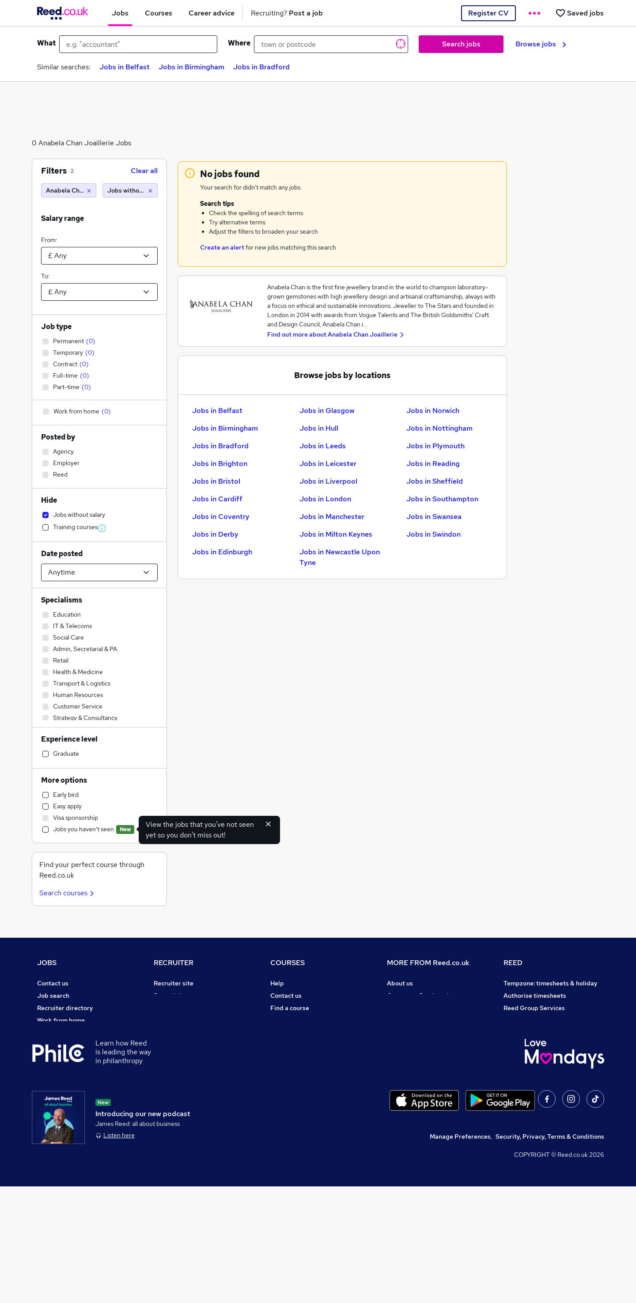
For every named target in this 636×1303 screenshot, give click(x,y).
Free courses (288, 1045)
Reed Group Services (534, 1008)
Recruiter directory (65, 1008)
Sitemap (49, 1132)
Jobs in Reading (433, 463)
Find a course (289, 1008)
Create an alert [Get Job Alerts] (222, 247)
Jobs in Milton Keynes (335, 534)
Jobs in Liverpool (328, 481)
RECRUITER (173, 962)
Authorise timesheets (535, 996)
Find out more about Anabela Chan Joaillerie (332, 334)
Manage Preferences (460, 1253)
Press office (404, 1008)
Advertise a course (297, 1082)
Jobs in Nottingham (439, 428)
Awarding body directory (306, 1057)
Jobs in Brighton (219, 463)
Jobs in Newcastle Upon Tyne (339, 557)
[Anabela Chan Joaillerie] (69, 190)
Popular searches (62, 1057)
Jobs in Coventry (221, 516)
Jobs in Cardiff (217, 499)
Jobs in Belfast (124, 67)
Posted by (58, 437)
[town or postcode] (331, 44)
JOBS (47, 962)
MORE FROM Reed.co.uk (428, 962)
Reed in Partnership (533, 1033)
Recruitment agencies (185, 1020)
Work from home (61, 1020)
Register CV (488, 13)
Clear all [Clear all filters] (144, 170)
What (46, 43)
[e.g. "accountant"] (138, 44)
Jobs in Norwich (432, 410)
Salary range (62, 218)
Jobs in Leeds (322, 446)
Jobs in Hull (318, 428)
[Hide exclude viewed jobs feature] (268, 823)
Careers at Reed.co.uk (418, 996)
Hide (49, 500)
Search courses (67, 893)
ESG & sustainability (534, 1094)
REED (513, 962)
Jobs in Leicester (327, 463)
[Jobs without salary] (130, 190)
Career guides (291, 1070)
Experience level (69, 739)
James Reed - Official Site (542, 1057)
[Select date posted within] (99, 572)
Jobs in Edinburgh (222, 552)
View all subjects (294, 1020)
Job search (53, 996)
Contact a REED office (69, 1119)
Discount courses (295, 1033)
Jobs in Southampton (442, 499)
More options (64, 780)
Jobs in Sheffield (434, 481)
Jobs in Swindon (433, 534)
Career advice (57, 1070)
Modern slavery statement (425, 1033)
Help (44, 1107)
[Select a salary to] (99, 292)
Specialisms (61, 600)
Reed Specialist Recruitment (545, 1020)
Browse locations (62, 1045)
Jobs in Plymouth (435, 446)
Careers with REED (531, 1045)
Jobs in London (325, 499)
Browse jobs (540, 44)
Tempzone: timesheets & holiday (551, 983)
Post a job (168, 996)
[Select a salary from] (99, 256)
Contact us (52, 983)
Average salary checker (71, 1094)
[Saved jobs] (579, 13)
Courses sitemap (294, 1094)
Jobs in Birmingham (191, 67)
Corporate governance (420, 1020)
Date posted (62, 553)
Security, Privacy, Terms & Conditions (550, 1253)
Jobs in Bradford (261, 67)
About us (400, 983)
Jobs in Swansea (434, 516)
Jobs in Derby (215, 534)
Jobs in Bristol (216, 481)
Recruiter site (173, 983)
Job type (56, 326)
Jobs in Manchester (331, 516)
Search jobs (461, 44)
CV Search (169, 1008)
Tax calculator (57, 1082)
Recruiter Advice (178, 1033)
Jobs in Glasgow (327, 410)
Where (239, 43)
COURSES (287, 962)
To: (45, 276)
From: (49, 240)
